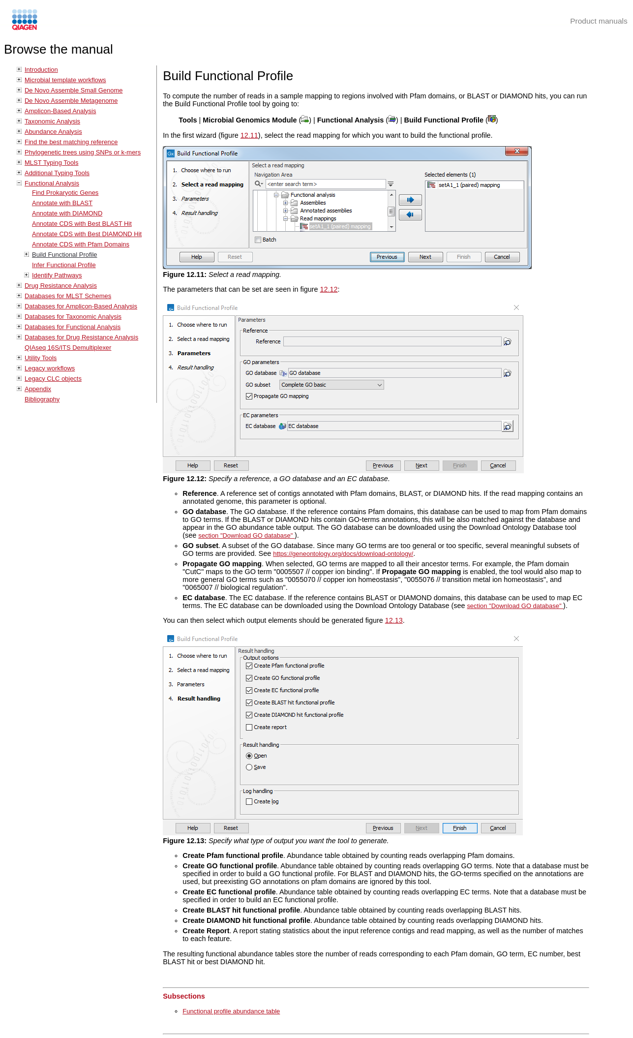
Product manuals (599, 21)
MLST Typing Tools (51, 162)
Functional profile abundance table (231, 1011)
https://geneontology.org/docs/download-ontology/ (343, 553)
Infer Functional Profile (64, 265)
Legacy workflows (50, 368)
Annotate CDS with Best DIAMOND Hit (87, 234)
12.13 (394, 620)
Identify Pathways (57, 275)
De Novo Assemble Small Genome (73, 90)
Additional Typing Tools (57, 173)
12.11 (249, 135)
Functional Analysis (52, 183)
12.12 (328, 289)
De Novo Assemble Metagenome (71, 100)
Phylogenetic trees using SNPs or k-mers (83, 152)
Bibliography (42, 399)
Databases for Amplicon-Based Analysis (81, 306)
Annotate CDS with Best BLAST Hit (82, 223)
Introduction (41, 69)
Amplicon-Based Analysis (60, 111)
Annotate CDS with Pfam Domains (80, 244)
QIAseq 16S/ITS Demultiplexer (68, 347)
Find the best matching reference (71, 142)
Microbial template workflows (65, 80)
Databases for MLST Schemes (68, 296)
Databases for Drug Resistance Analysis (81, 337)
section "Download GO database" (246, 535)
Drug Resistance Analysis (61, 285)
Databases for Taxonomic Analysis (73, 316)
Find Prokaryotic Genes (65, 192)
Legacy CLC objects (53, 378)
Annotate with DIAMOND (67, 213)
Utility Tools (41, 358)
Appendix (38, 389)
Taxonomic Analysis (52, 121)
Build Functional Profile (64, 254)
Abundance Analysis (53, 131)
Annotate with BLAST (62, 203)
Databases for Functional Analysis (73, 327)
